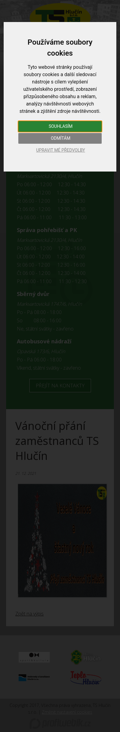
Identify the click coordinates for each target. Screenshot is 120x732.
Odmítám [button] (61, 138)
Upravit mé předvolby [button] (60, 150)
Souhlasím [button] (60, 126)
